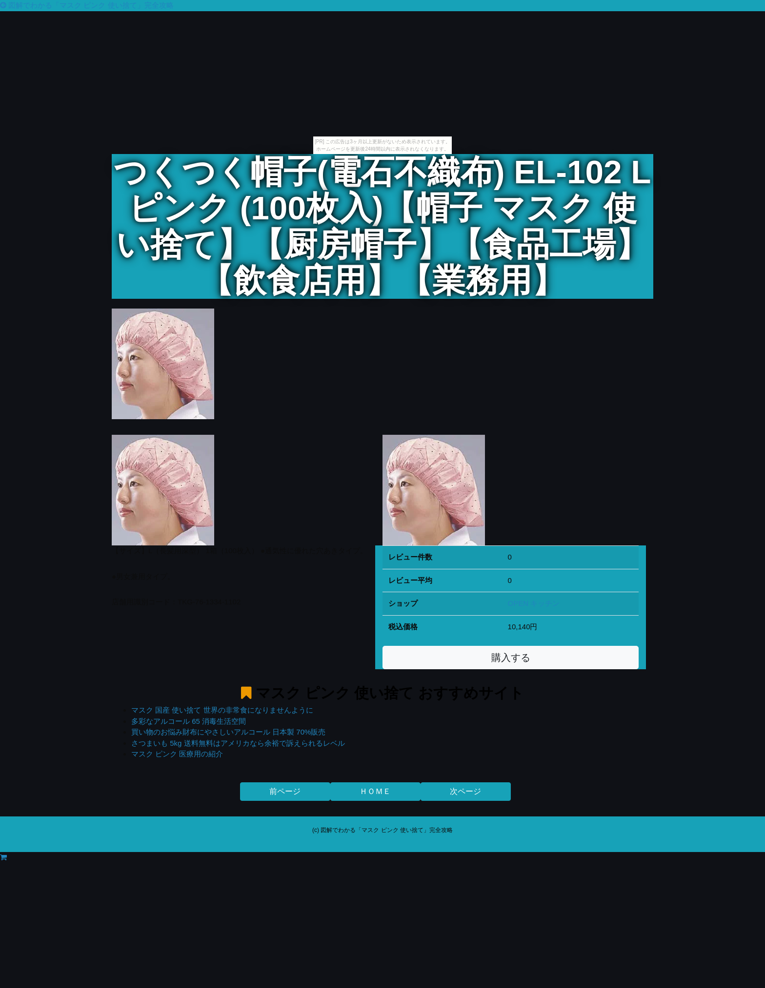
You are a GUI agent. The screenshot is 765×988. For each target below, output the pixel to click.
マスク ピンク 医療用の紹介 (177, 754)
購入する (510, 657)
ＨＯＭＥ (375, 791)
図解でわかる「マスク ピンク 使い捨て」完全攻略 (87, 5)
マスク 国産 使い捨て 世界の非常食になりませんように (222, 710)
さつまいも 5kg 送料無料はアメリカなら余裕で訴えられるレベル (238, 743)
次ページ (465, 791)
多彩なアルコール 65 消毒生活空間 (188, 721)
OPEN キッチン (534, 603)
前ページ (285, 791)
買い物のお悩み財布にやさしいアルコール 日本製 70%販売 (228, 732)
